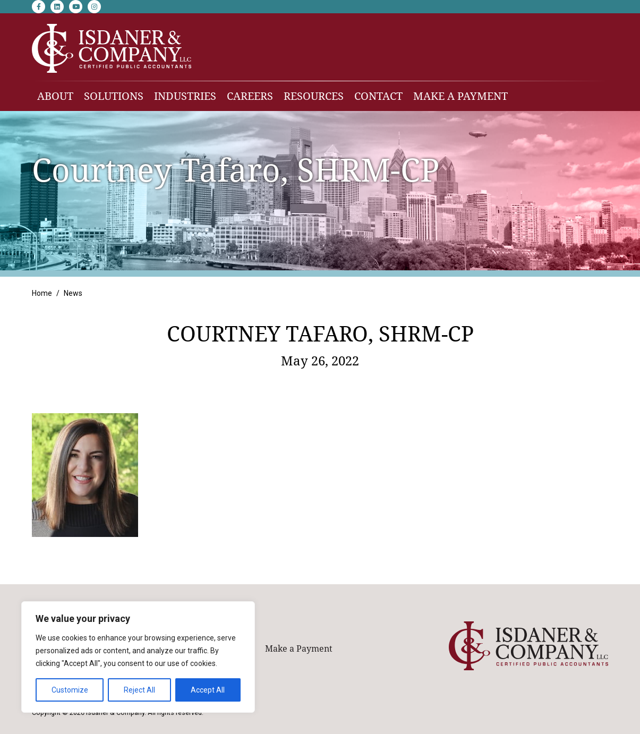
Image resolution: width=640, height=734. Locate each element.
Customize (70, 690)
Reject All (139, 690)
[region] (138, 657)
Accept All (208, 690)
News (73, 293)
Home (42, 293)
